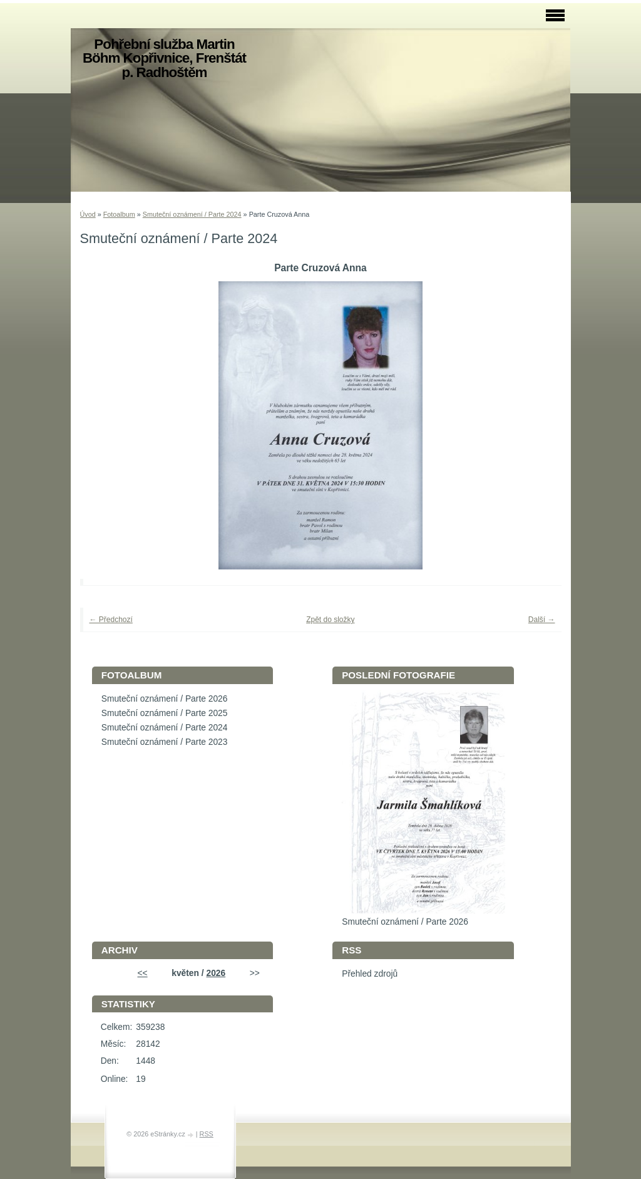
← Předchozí (111, 619)
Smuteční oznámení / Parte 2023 (164, 742)
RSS (206, 1134)
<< (143, 973)
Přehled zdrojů (369, 974)
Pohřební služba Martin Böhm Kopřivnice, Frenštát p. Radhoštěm (164, 58)
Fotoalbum (119, 214)
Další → (541, 619)
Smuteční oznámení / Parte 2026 (164, 699)
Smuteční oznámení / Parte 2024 (192, 214)
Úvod (88, 214)
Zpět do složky (330, 619)
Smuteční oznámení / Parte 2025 (164, 713)
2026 (215, 973)
